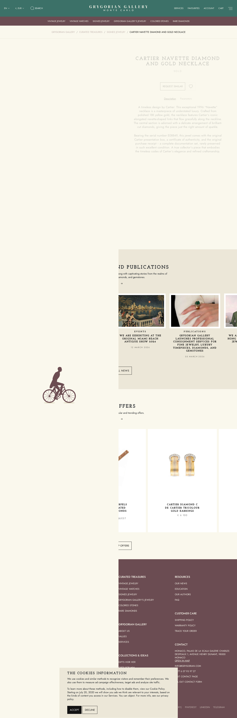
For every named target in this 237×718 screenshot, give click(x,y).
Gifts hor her (127, 662)
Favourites (193, 8)
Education (181, 589)
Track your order (186, 631)
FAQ (177, 600)
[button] (121, 283)
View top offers (118, 545)
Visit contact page (186, 676)
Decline (90, 710)
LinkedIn (205, 707)
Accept (74, 710)
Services (178, 8)
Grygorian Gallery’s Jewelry (130, 21)
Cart (221, 8)
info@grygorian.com (188, 666)
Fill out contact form (188, 682)
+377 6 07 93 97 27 (185, 671)
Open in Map (182, 660)
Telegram (219, 707)
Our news (181, 583)
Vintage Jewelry (56, 21)
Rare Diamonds (181, 21)
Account (209, 8)
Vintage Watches (79, 21)
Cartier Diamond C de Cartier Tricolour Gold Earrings (182, 507)
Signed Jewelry (101, 21)
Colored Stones (159, 21)
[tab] (170, 99)
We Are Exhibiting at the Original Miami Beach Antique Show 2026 (140, 339)
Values (122, 636)
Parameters (186, 99)
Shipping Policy (184, 620)
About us (124, 631)
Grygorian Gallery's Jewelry (136, 600)
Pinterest (191, 707)
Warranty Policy (185, 625)
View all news (118, 370)
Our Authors (183, 594)
